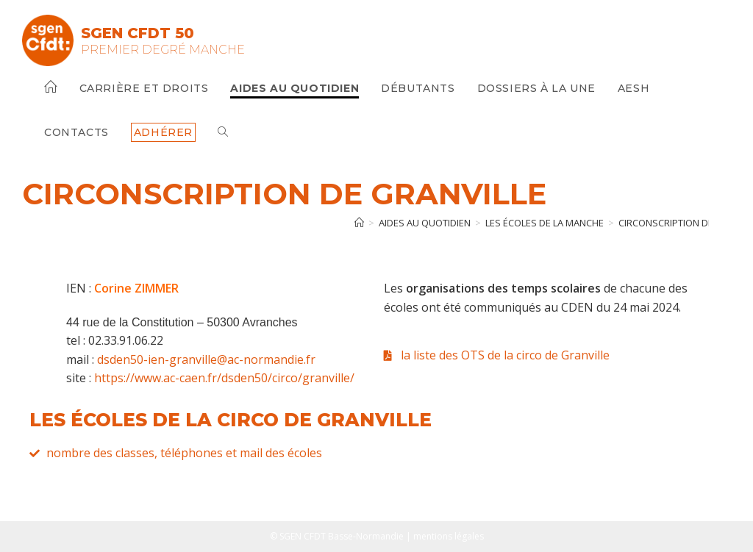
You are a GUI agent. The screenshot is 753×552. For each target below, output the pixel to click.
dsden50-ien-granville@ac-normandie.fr (206, 359)
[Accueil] (359, 222)
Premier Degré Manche (163, 50)
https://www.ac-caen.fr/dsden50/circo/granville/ (224, 378)
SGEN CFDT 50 (137, 33)
